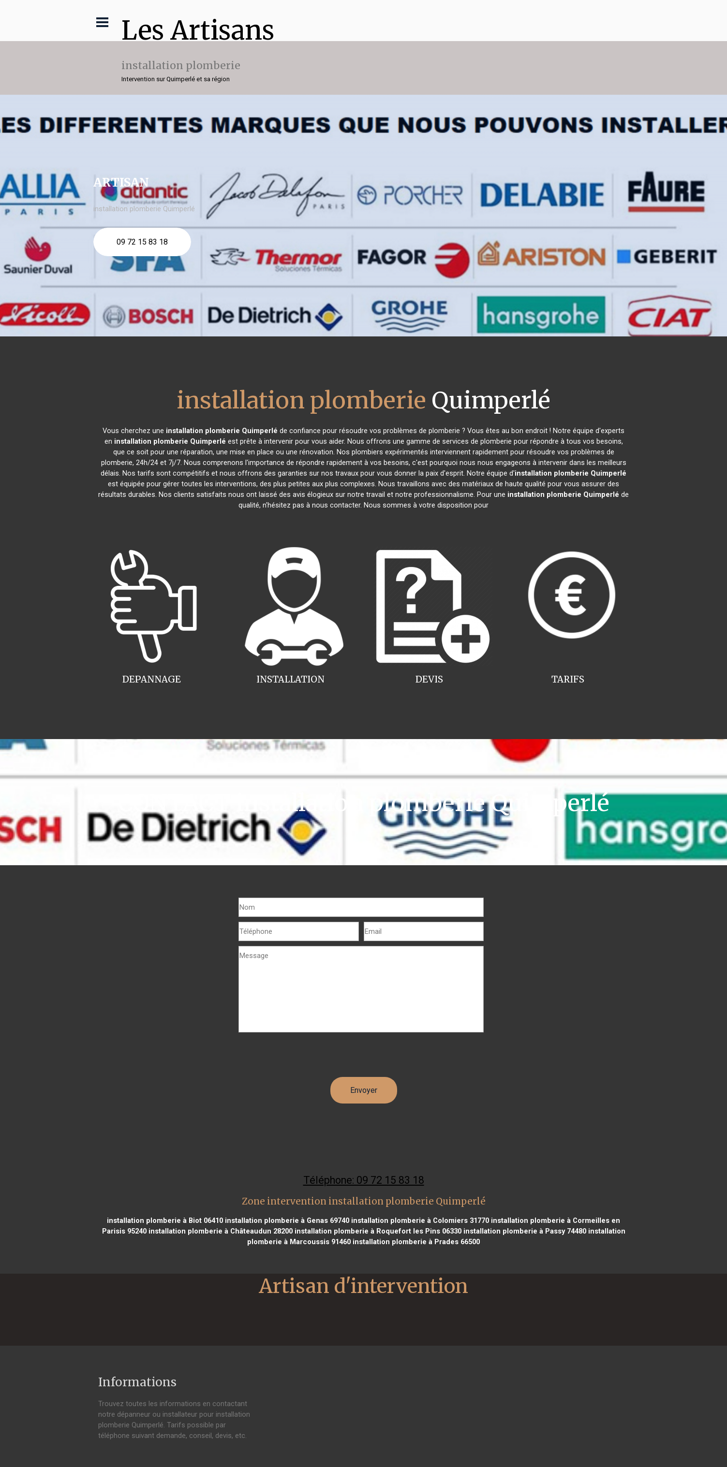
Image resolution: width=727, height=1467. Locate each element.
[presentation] (312, 1058)
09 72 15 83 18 (142, 242)
